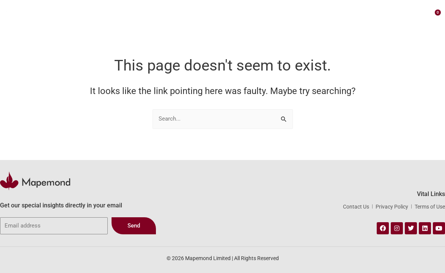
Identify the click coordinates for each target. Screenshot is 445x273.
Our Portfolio (254, 15)
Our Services (207, 15)
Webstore (297, 15)
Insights (333, 15)
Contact (363, 15)
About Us (166, 15)
